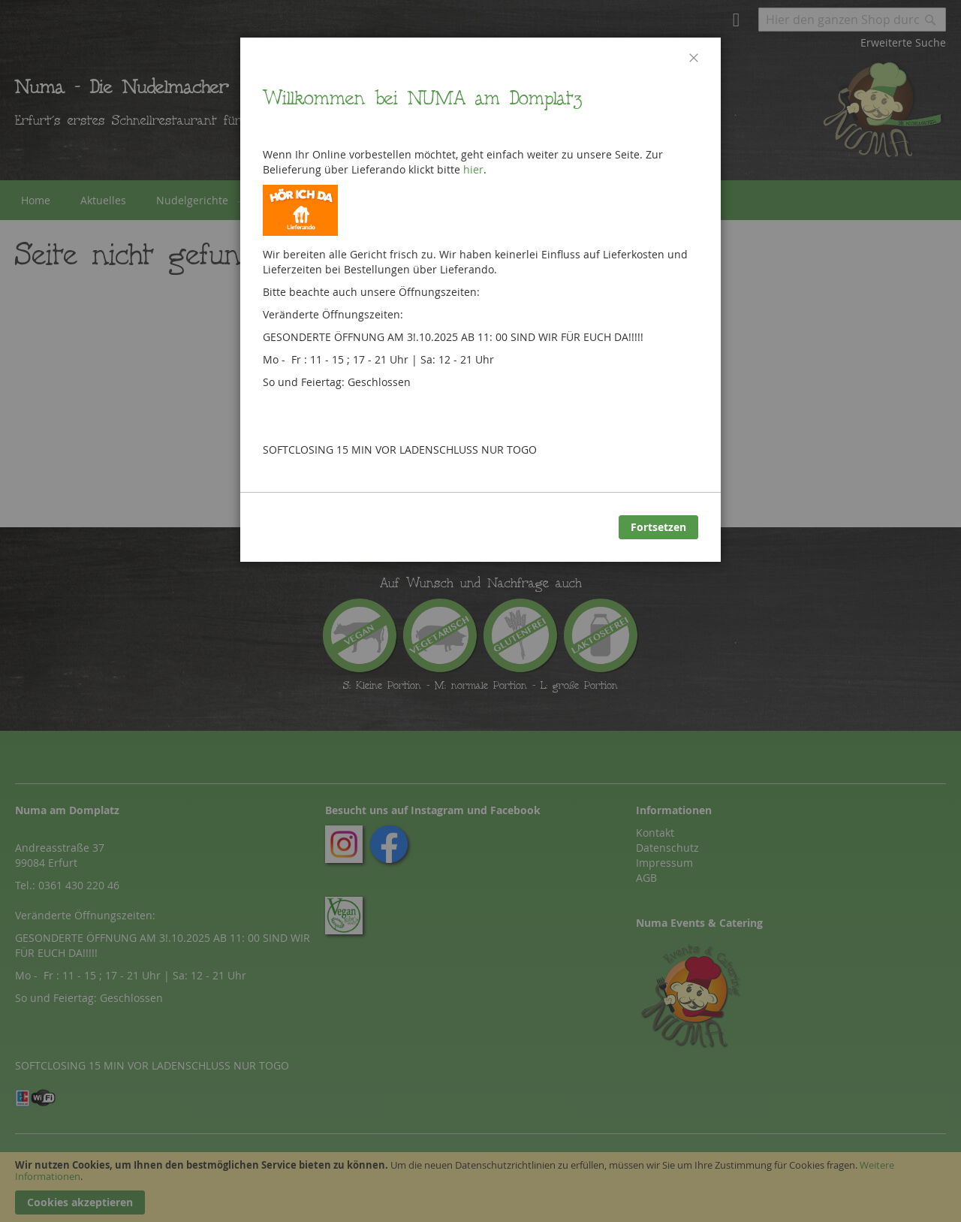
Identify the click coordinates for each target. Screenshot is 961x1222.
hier (473, 169)
